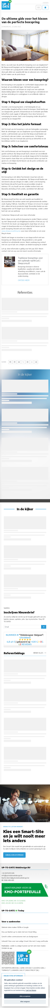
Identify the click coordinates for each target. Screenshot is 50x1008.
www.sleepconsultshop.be (11, 231)
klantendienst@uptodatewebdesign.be (15, 878)
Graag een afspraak (14, 855)
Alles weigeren (25, 1001)
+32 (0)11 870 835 (8, 873)
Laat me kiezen (31, 990)
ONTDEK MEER (23, 280)
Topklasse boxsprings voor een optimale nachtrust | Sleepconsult (30, 260)
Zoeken (45, 3)
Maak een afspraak (13, 976)
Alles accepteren (25, 996)
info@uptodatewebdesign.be (12, 875)
